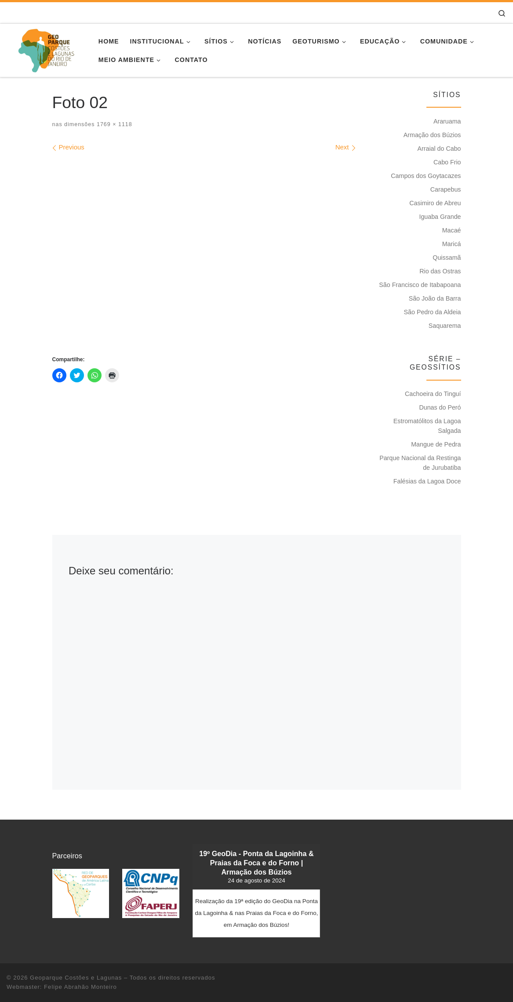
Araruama (447, 121)
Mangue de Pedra (436, 444)
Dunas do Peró (440, 407)
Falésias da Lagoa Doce (427, 481)
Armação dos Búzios (432, 134)
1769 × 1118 (113, 124)
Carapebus (445, 189)
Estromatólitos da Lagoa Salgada (427, 426)
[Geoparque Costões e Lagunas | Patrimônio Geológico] (46, 49)
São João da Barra (435, 298)
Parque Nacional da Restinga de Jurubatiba (420, 462)
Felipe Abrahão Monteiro (80, 987)
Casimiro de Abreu (435, 203)
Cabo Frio (447, 162)
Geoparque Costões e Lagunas (76, 977)
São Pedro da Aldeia (432, 312)
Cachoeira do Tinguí (433, 393)
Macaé (451, 230)
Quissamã (447, 257)
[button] (80, 893)
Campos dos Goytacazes (426, 175)
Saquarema (445, 325)
